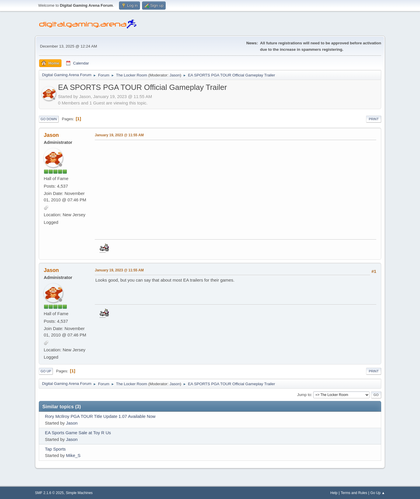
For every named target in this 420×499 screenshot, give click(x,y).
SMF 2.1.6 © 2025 (49, 493)
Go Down (49, 119)
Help (333, 493)
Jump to (304, 394)
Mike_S (73, 455)
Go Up (46, 371)
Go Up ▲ (377, 493)
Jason (174, 75)
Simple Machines (79, 493)
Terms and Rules (354, 493)
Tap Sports (55, 448)
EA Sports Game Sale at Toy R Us (78, 432)
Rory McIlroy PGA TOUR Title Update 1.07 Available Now (100, 416)
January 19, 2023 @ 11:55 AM (119, 135)
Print (374, 119)
